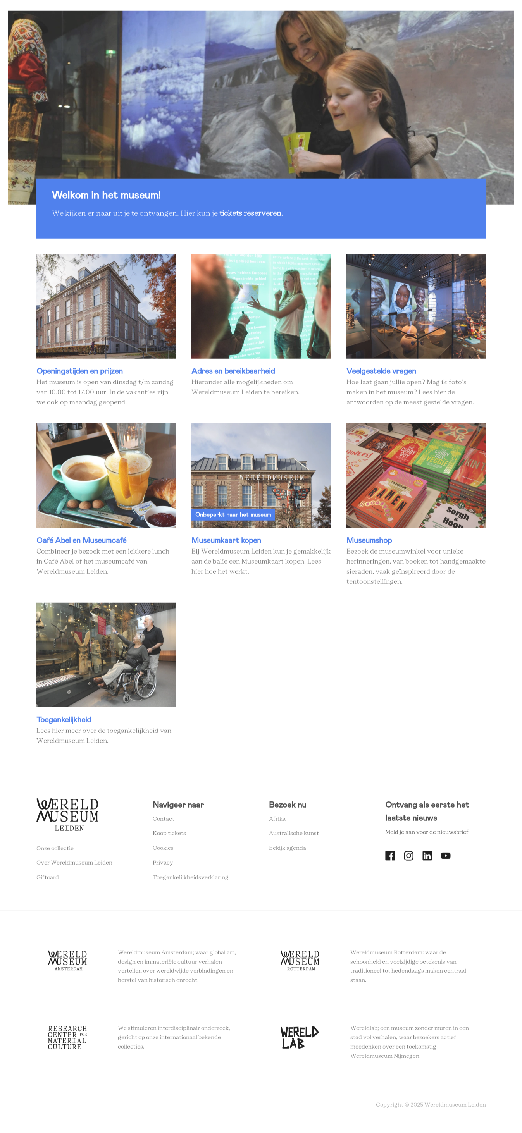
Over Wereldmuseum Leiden (74, 865)
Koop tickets (169, 836)
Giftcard (47, 880)
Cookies (163, 851)
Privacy (163, 865)
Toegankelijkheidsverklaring (191, 880)
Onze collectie (55, 851)
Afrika (277, 821)
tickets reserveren (250, 216)
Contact (163, 821)
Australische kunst (294, 836)
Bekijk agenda (287, 851)
